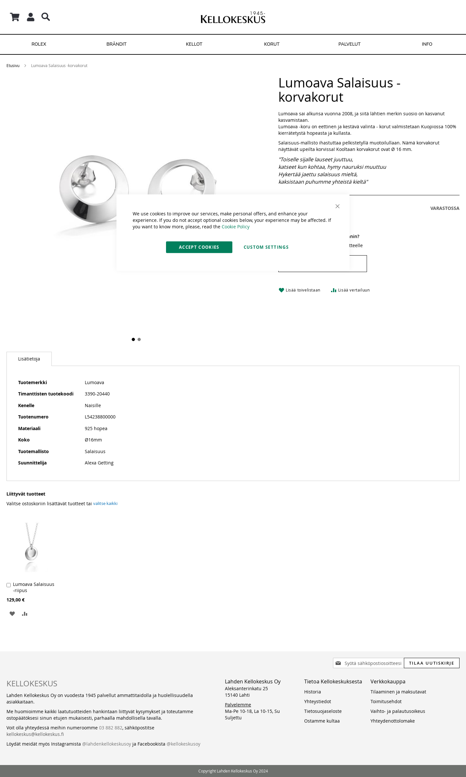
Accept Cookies (199, 247)
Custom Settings (266, 247)
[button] (12, 613)
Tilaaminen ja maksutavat (398, 692)
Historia (312, 692)
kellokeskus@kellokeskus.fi (35, 734)
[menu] (233, 44)
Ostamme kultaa (322, 721)
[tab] (29, 359)
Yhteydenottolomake (393, 721)
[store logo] (233, 17)
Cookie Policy (236, 226)
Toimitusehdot (386, 701)
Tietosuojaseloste (323, 711)
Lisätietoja (29, 359)
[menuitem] (39, 44)
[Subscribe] (432, 663)
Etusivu (12, 65)
